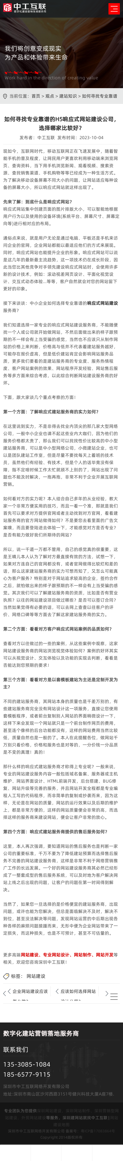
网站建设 (35, 976)
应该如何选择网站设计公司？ (78, 992)
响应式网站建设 (102, 303)
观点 (49, 96)
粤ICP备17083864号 (98, 1131)
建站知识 (68, 96)
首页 (36, 96)
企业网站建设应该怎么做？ (30, 992)
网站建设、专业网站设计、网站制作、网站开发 (67, 955)
